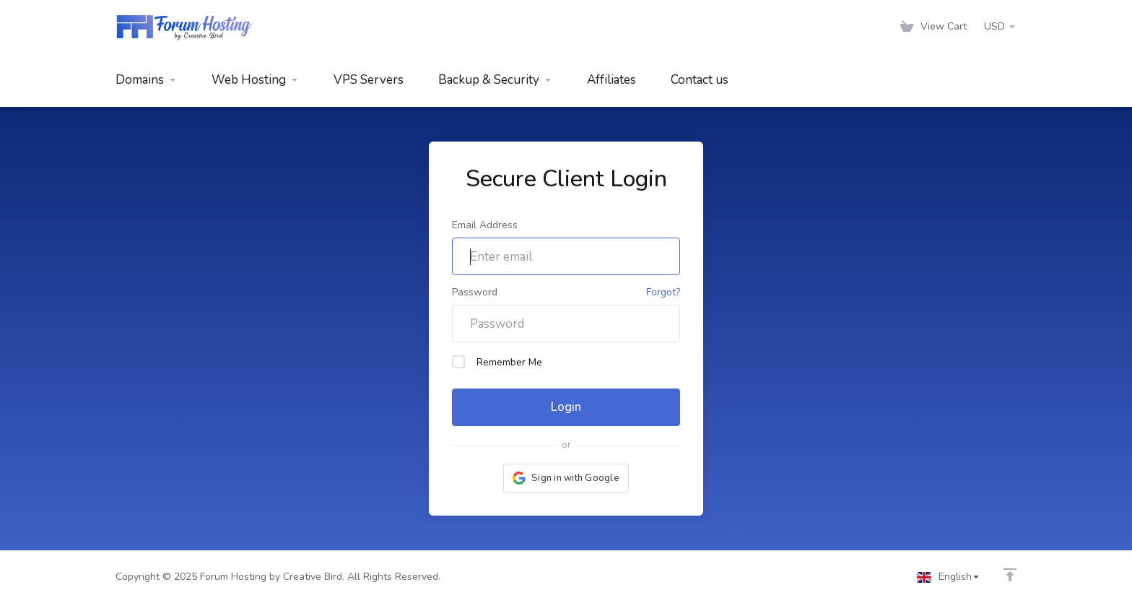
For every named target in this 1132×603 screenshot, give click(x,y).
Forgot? (663, 292)
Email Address (485, 225)
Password (474, 292)
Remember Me (497, 362)
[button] (566, 478)
